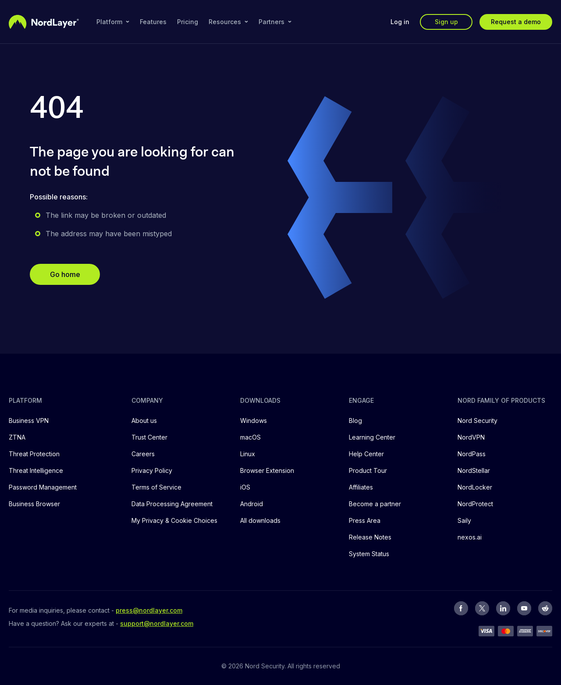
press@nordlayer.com (149, 610)
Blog (355, 420)
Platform (112, 21)
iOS (245, 487)
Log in (400, 21)
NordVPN (471, 437)
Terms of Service (156, 487)
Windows (253, 420)
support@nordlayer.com (156, 623)
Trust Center (149, 437)
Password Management (43, 487)
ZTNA (17, 437)
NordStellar (474, 470)
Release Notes (370, 537)
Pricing (187, 21)
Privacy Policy (151, 470)
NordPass (472, 454)
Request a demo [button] (516, 21)
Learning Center (372, 437)
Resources (228, 21)
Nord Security (477, 420)
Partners (275, 21)
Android (251, 504)
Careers (143, 454)
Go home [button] (65, 274)
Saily (464, 520)
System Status (369, 553)
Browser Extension (267, 470)
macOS (250, 437)
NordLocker (475, 487)
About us (144, 420)
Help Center (366, 454)
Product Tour (368, 470)
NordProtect (475, 504)
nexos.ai (470, 537)
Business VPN (29, 420)
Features (153, 21)
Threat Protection (34, 454)
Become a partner (375, 504)
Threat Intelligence (36, 470)
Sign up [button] (446, 21)
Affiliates (361, 487)
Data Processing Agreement (172, 504)
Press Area (364, 520)
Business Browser (34, 504)
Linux (247, 454)
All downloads (260, 520)
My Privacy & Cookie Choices (174, 520)
